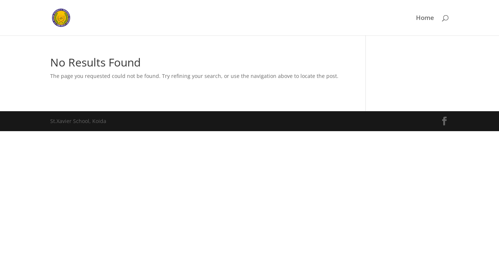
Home (425, 18)
